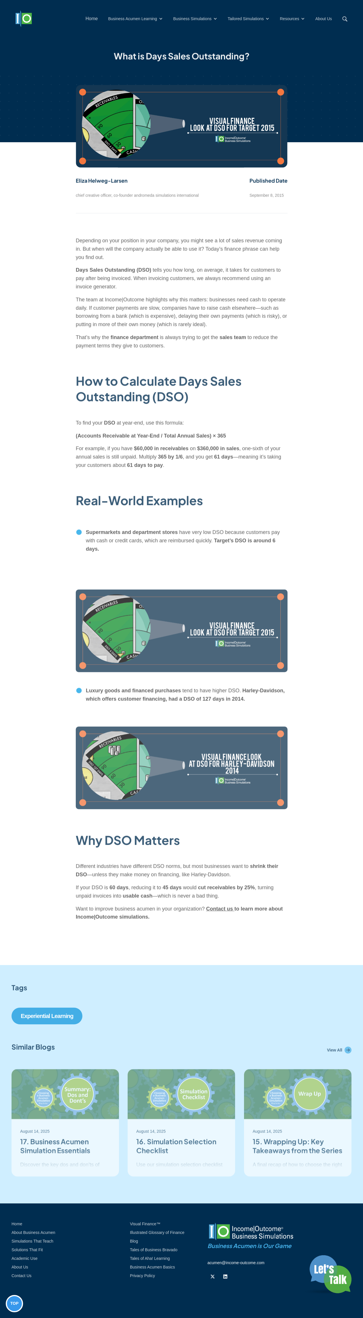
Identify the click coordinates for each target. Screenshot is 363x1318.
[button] (135, 18)
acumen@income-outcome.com (235, 1262)
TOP (14, 1303)
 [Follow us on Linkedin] (225, 1276)
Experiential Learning (47, 1016)
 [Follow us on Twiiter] (212, 1276)
